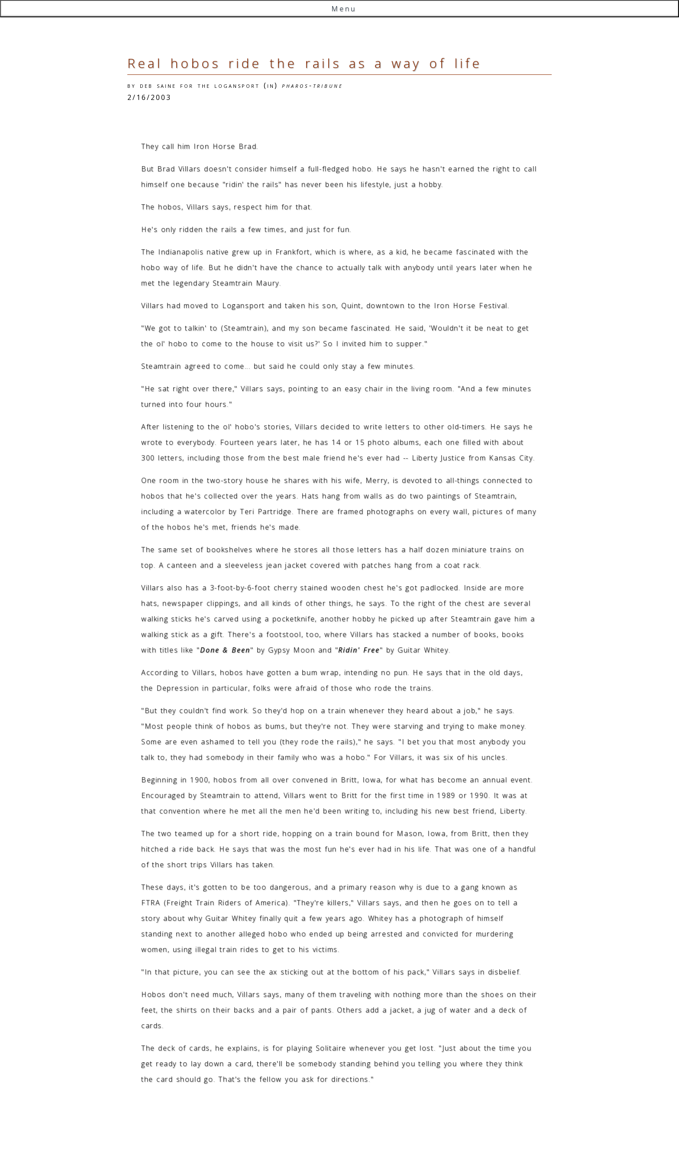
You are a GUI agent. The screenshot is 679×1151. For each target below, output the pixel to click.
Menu (343, 8)
